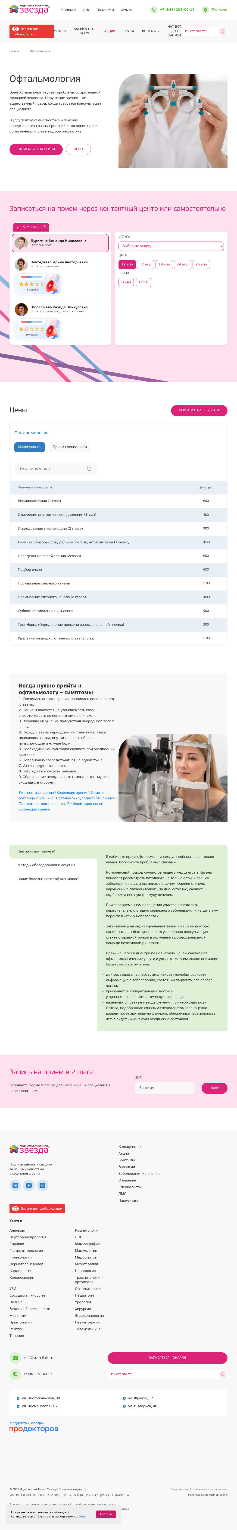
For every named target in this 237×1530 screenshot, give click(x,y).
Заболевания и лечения (139, 1174)
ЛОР (78, 1237)
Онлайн (179, 1358)
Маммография (87, 1244)
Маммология (86, 1251)
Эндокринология (89, 1316)
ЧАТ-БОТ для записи (174, 31)
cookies (79, 1516)
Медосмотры (86, 1257)
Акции (109, 31)
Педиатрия (84, 1296)
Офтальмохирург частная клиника (85, 798)
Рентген (16, 1329)
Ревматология (87, 1322)
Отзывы (127, 10)
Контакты (150, 31)
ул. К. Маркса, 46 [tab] (31, 227)
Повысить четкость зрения (42, 804)
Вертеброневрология (27, 1237)
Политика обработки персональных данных (199, 1489)
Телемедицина (88, 1329)
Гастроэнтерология (26, 1251)
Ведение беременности (29, 1309)
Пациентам (105, 10)
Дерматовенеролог (26, 1264)
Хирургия (83, 1309)
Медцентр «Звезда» (26, 1423)
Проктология (20, 1322)
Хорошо (106, 1514)
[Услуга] (171, 246)
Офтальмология (89, 1289)
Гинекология (20, 1257)
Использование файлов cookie (208, 1495)
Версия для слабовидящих (37, 1208)
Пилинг (15, 1302)
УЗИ (12, 1289)
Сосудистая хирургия (27, 1296)
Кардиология (20, 1271)
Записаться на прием (36, 149)
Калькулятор (129, 1147)
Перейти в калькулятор (199, 410)
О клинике (68, 10)
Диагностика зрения (36, 793)
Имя (138, 1078)
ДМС (86, 10)
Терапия (16, 1336)
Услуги (60, 31)
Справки (16, 1244)
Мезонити (17, 1316)
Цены (78, 149)
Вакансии (126, 1167)
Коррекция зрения (72, 793)
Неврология (85, 1271)
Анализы (17, 1231)
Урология (83, 1302)
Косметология (87, 1231)
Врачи (129, 31)
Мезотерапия (86, 1264)
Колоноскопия (21, 1278)
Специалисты (129, 1187)
